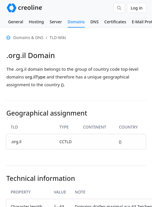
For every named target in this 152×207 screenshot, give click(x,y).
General (15, 21)
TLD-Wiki (58, 37)
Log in (136, 8)
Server (56, 21)
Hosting (36, 21)
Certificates (115, 21)
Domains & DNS (28, 37)
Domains (76, 21)
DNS (94, 21)
